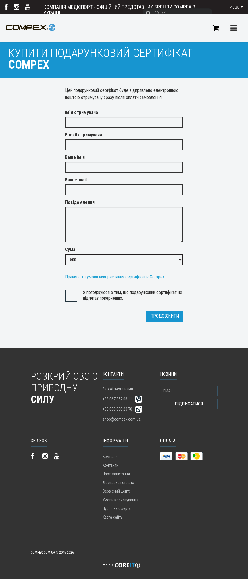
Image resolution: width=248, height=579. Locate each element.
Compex (30, 32)
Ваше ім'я (75, 157)
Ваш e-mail (76, 180)
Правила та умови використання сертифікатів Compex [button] (115, 277)
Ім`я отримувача (81, 112)
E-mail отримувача (83, 135)
